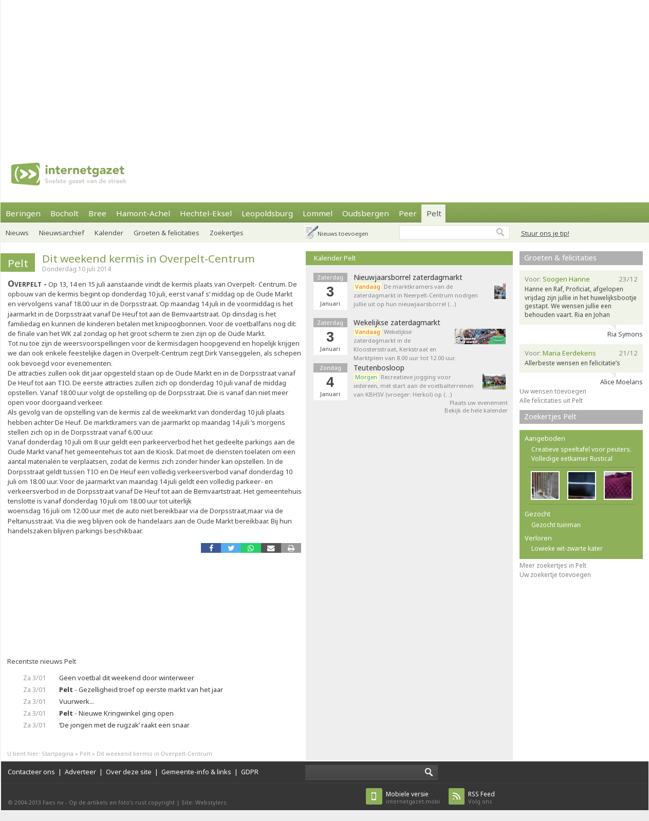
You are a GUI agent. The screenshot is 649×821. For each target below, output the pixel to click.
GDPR (249, 771)
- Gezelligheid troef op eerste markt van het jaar (141, 689)
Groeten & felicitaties (166, 232)
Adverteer (80, 771)
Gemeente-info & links (196, 771)
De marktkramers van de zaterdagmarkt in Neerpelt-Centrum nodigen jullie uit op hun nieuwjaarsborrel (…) (416, 295)
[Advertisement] (248, 72)
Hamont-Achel (143, 213)
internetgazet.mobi (413, 797)
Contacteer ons (31, 771)
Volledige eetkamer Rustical (572, 458)
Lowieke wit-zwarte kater (567, 548)
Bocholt (64, 213)
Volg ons (481, 797)
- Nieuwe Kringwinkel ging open (116, 713)
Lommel (317, 213)
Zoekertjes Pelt (550, 416)
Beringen (23, 213)
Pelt (434, 213)
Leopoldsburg (267, 213)
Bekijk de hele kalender (476, 410)
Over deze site (129, 771)
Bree (97, 213)
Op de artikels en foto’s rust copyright (122, 802)
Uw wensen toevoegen (553, 391)
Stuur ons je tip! (545, 233)
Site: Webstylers (204, 802)
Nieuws (17, 232)
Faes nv (53, 802)
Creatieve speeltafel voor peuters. (581, 449)
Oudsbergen (365, 213)
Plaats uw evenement (479, 402)
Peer (408, 213)
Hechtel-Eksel (206, 213)
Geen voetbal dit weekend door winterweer (126, 677)
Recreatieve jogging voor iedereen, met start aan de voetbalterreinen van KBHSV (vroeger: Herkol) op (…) (414, 385)
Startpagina (57, 753)
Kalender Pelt (335, 258)
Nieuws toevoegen (343, 233)
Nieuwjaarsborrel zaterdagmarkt (408, 277)
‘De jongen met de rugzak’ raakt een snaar (124, 725)
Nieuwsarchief (61, 232)
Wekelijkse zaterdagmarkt (397, 322)
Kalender (109, 232)
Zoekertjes (227, 232)
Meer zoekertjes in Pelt (553, 565)
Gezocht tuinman (556, 524)
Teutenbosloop (379, 367)
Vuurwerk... (76, 701)
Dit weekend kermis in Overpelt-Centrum (148, 258)
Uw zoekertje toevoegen (555, 574)
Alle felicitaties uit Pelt (551, 400)
